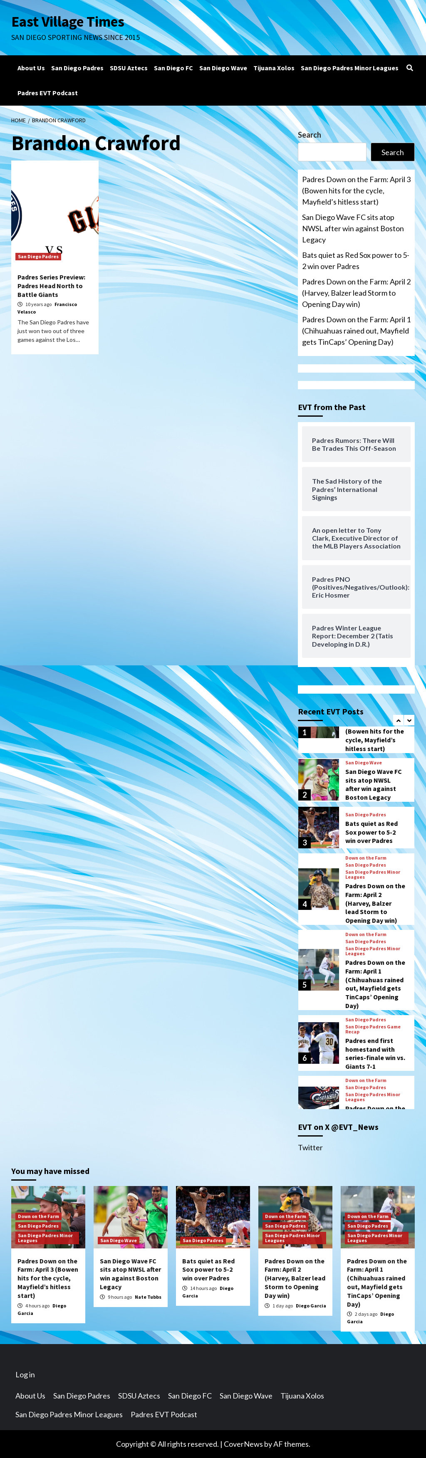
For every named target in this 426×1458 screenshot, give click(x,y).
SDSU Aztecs (129, 68)
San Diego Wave (223, 68)
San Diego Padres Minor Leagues (350, 68)
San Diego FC (173, 68)
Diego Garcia (311, 1305)
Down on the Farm (365, 857)
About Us (31, 68)
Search (309, 134)
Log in (25, 1374)
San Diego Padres (77, 68)
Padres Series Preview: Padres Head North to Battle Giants (51, 286)
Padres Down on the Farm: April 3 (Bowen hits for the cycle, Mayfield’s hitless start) (356, 190)
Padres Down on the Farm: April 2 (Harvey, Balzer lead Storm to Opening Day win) (356, 293)
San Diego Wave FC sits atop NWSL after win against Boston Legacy (353, 228)
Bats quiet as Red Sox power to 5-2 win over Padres (355, 260)
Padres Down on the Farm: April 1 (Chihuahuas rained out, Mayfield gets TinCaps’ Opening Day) (356, 330)
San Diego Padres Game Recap (373, 1029)
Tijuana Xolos (274, 68)
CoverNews (243, 1443)
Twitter (310, 1147)
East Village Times (67, 21)
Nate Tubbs (148, 1297)
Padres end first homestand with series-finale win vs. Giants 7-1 (375, 1053)
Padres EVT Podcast (47, 93)
